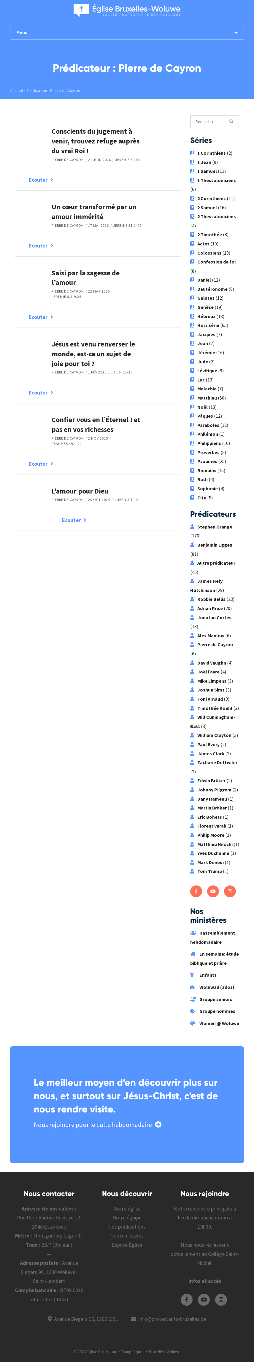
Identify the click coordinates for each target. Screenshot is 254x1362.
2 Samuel (203, 207)
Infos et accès (204, 1281)
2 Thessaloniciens (213, 216)
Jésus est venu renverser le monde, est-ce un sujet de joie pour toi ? (93, 354)
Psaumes (203, 461)
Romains (203, 470)
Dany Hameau (208, 799)
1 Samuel (203, 171)
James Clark (207, 753)
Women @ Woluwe (214, 1023)
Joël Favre (205, 672)
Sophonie (204, 488)
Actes (199, 244)
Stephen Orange (211, 527)
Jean (199, 343)
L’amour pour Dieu (80, 491)
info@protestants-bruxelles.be (172, 1318)
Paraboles (204, 425)
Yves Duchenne (209, 853)
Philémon (204, 434)
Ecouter (41, 179)
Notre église (127, 1208)
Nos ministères (127, 1235)
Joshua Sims (207, 690)
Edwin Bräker (208, 780)
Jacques (202, 334)
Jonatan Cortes (210, 617)
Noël (199, 407)
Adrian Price (206, 608)
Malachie (203, 389)
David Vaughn (208, 663)
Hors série (204, 325)
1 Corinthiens (208, 153)
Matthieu (203, 398)
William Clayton (210, 735)
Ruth (199, 479)
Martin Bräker (208, 808)
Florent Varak (208, 826)
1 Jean (200, 162)
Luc (197, 380)
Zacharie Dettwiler (213, 762)
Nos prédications (127, 1226)
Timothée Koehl (211, 708)
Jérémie (202, 352)
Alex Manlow (207, 635)
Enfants (203, 975)
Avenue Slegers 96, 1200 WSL (86, 1318)
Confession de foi (213, 262)
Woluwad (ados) (212, 987)
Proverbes (205, 452)
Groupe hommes (212, 1011)
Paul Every (205, 744)
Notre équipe (127, 1217)
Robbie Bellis (208, 599)
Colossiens (205, 253)
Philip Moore (207, 835)
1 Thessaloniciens (213, 180)
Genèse (202, 307)
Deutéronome (209, 289)
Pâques (201, 416)
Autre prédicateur (212, 563)
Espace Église (127, 1244)
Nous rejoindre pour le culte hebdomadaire (97, 1124)
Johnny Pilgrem (210, 790)
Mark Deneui (207, 862)
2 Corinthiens (208, 198)
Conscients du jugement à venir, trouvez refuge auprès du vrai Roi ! (95, 141)
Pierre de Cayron (68, 159)
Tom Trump (206, 871)
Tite (198, 498)
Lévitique (203, 370)
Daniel (200, 280)
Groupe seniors (211, 999)
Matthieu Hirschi (211, 844)
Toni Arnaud (206, 699)
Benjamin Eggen (211, 545)
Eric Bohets (206, 817)
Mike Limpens (208, 681)
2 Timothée (206, 234)
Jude (199, 362)
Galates (202, 298)
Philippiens (205, 443)
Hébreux (202, 316)
